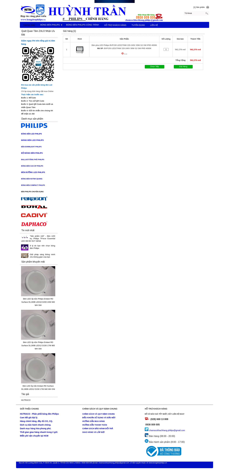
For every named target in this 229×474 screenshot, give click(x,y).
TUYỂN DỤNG (138, 25)
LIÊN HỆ (154, 25)
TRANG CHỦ (29, 25)
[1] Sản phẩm (199, 7)
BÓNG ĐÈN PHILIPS (51, 25)
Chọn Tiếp (154, 66)
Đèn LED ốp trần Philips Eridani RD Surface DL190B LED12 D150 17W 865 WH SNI (38, 345)
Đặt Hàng (183, 66)
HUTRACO (25, 400)
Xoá (124, 54)
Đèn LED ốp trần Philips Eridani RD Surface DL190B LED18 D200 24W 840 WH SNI (38, 302)
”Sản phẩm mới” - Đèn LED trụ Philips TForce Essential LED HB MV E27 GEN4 (38, 238)
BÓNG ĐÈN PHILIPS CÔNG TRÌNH (82, 25)
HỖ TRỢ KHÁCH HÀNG (115, 25)
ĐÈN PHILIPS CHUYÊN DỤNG (32, 191)
